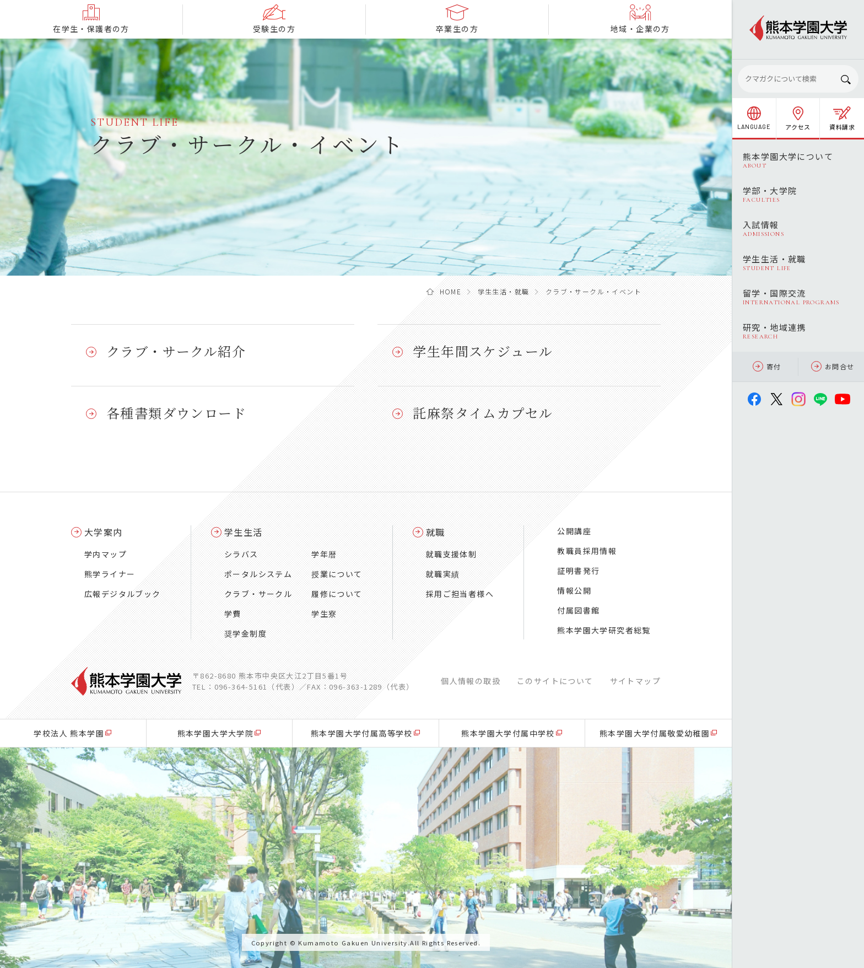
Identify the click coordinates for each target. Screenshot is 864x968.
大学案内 (103, 532)
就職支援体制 (451, 554)
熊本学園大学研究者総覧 (603, 630)
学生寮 (324, 613)
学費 (232, 613)
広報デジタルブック (122, 593)
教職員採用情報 (587, 550)
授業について (336, 573)
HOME (451, 291)
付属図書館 (578, 610)
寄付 (767, 366)
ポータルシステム (258, 573)
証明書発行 (578, 570)
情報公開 (574, 590)
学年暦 (324, 554)
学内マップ (105, 554)
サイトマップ (635, 680)
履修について (336, 593)
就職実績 (443, 573)
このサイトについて (555, 680)
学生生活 (243, 532)
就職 (435, 532)
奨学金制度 (245, 633)
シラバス (241, 554)
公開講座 (574, 530)
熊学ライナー (109, 573)
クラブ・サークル (258, 593)
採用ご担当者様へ (460, 593)
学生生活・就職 (504, 291)
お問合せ (833, 366)
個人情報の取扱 (470, 680)
